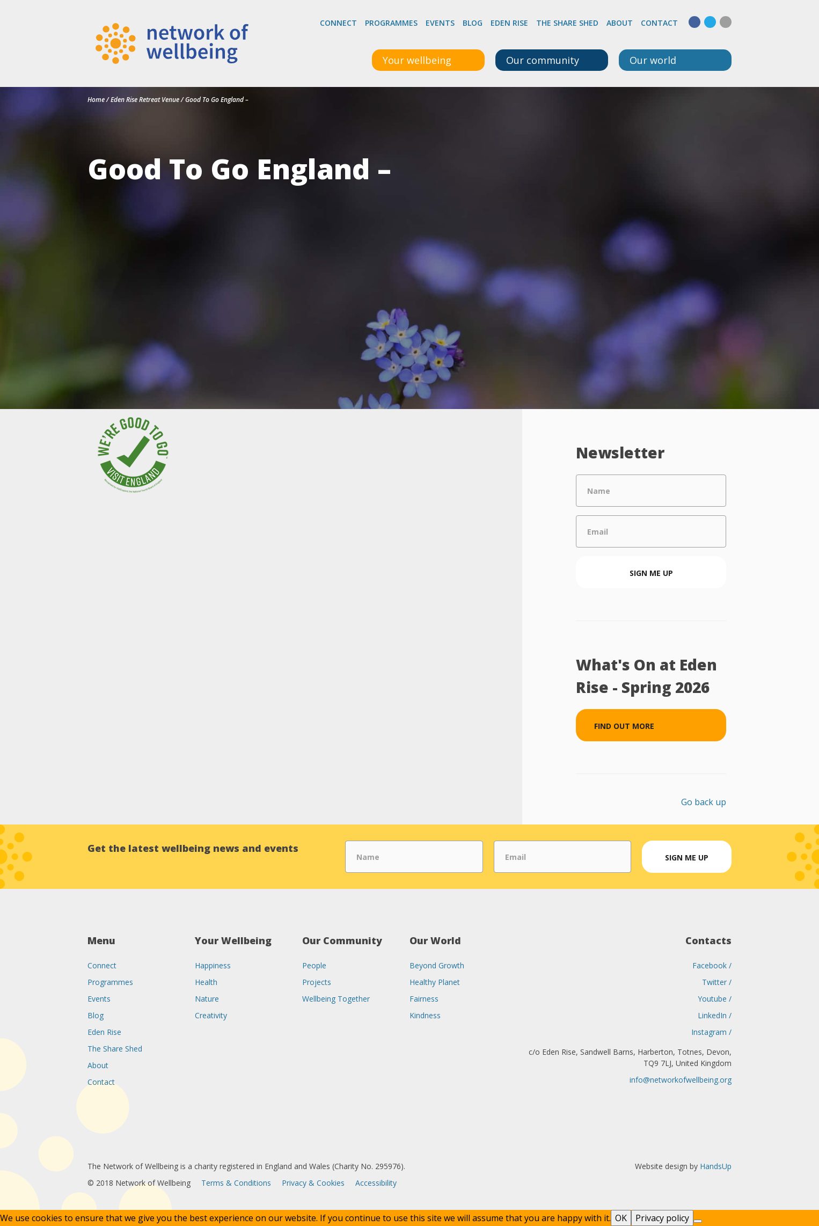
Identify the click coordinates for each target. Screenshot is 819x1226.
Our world (653, 60)
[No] (697, 1221)
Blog (472, 23)
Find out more (624, 726)
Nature (207, 999)
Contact (659, 23)
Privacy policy (662, 1218)
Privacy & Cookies (313, 1183)
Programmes (391, 23)
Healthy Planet (435, 982)
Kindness (425, 1015)
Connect (338, 23)
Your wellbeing (417, 60)
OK (621, 1218)
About (619, 23)
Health (206, 982)
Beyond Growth (437, 965)
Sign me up (651, 573)
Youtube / (715, 999)
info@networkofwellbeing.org (681, 1080)
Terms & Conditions (236, 1183)
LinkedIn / (715, 1015)
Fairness (424, 999)
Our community (542, 60)
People (314, 965)
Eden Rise (509, 23)
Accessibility (376, 1183)
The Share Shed (567, 23)
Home (96, 99)
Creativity (211, 1015)
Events (440, 23)
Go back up (703, 802)
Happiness (213, 965)
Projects (316, 982)
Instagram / (711, 1032)
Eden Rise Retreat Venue (145, 99)
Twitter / (717, 982)
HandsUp (716, 1166)
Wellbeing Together (336, 999)
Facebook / (712, 965)
